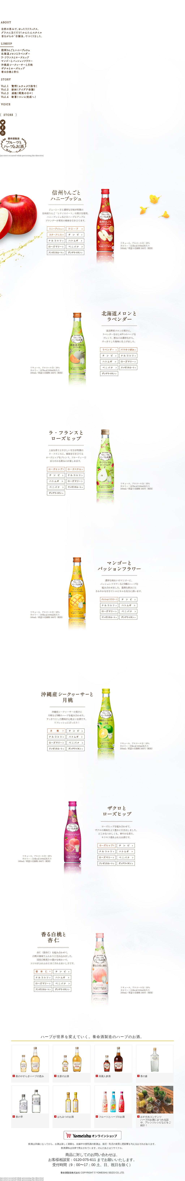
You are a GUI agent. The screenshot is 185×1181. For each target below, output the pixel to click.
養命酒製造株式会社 (70, 1172)
